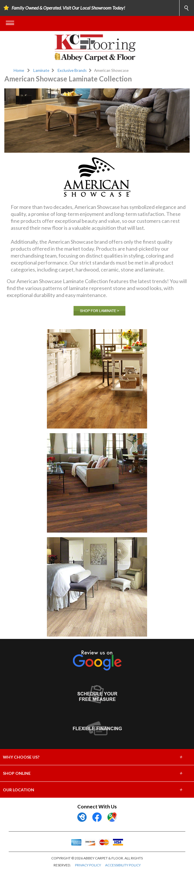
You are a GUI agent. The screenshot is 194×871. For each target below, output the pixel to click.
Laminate (41, 70)
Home (19, 70)
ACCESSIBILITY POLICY (123, 865)
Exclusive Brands (72, 70)
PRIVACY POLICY (88, 865)
